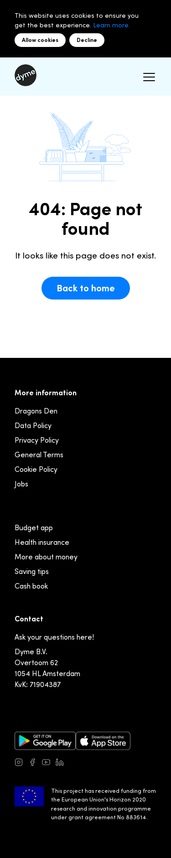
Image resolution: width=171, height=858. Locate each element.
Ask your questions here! (54, 636)
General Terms (39, 454)
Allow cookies (40, 39)
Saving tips (32, 571)
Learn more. (111, 25)
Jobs (21, 483)
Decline (87, 39)
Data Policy (33, 425)
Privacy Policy (37, 440)
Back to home (86, 288)
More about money (46, 556)
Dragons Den (36, 410)
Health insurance (42, 542)
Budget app (34, 527)
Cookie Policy (36, 469)
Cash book (31, 585)
